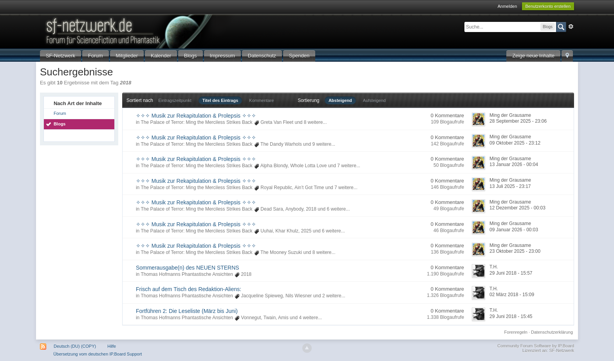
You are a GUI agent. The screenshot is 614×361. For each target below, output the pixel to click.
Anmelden (507, 6)
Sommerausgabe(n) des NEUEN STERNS (187, 267)
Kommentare (261, 100)
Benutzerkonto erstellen (548, 6)
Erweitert (571, 26)
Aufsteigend (374, 100)
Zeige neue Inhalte (533, 56)
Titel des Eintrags (220, 100)
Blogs (190, 56)
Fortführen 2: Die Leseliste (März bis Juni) (187, 311)
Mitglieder (127, 56)
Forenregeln (515, 332)
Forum (95, 56)
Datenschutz (262, 56)
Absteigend (340, 100)
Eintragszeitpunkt (174, 100)
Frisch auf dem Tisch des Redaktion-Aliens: (188, 289)
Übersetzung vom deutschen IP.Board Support (97, 354)
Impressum (222, 56)
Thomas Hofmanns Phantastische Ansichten (187, 274)
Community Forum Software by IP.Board (535, 345)
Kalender (161, 56)
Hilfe (111, 346)
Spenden (299, 56)
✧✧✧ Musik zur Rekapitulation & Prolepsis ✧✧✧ (196, 116)
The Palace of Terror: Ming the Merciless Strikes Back (196, 122)
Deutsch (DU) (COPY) (75, 346)
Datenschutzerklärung (552, 332)
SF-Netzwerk (60, 56)
